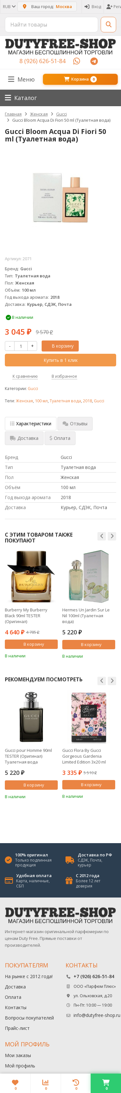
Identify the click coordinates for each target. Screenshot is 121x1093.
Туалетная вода (65, 401)
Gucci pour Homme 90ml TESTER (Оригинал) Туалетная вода (28, 756)
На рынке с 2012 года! (29, 976)
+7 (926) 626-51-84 (94, 976)
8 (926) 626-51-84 (42, 61)
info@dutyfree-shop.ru (97, 1015)
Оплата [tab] (60, 438)
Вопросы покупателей (29, 1018)
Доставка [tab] (24, 438)
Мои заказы (18, 1055)
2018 (87, 401)
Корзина (80, 79)
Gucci (33, 388)
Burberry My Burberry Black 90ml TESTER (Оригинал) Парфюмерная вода (26, 615)
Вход (93, 6)
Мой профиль (20, 1066)
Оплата (13, 997)
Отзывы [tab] (75, 423)
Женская (24, 401)
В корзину (59, 346)
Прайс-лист (17, 1028)
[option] (31, 604)
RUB (9, 6)
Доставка (15, 987)
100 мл (41, 401)
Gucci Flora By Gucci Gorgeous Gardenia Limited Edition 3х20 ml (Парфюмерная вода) (84, 756)
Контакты (15, 1007)
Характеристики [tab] (30, 423)
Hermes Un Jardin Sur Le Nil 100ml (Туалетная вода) (86, 615)
